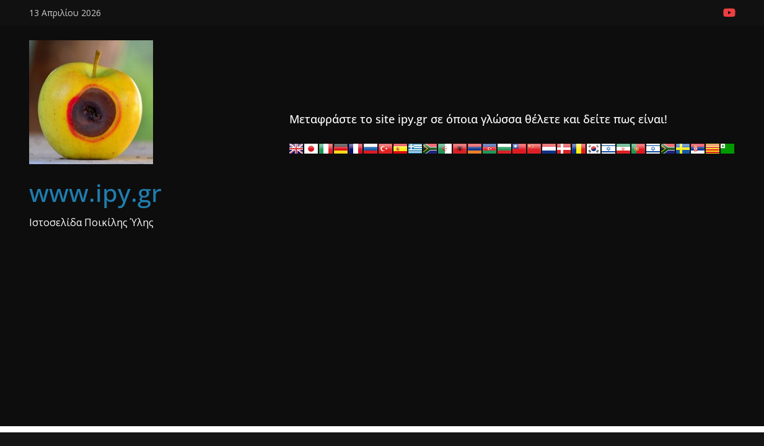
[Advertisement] (382, 339)
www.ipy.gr (95, 192)
